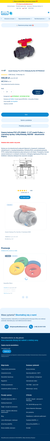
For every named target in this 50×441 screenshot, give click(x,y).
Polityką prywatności (5, 356)
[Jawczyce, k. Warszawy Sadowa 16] (35, 6)
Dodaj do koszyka (38, 92)
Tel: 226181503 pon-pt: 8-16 (33, 404)
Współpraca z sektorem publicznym (36, 416)
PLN (20, 8)
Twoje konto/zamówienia (8, 369)
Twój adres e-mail (5, 348)
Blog (2, 416)
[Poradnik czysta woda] (21, 6)
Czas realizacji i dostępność (34, 377)
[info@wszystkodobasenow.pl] (16, 327)
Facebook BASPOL (31, 420)
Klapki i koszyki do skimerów (9, 407)
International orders (31, 381)
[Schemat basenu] (11, 6)
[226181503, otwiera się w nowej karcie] (31, 8)
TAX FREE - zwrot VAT (32, 385)
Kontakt (28, 428)
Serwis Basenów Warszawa (33, 408)
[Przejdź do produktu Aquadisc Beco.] (25, 267)
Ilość (2, 88)
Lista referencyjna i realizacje (9, 420)
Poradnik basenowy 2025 (8, 399)
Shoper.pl (33, 437)
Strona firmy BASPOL (32, 424)
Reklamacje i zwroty (31, 388)
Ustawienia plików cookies (9, 388)
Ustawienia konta (6, 373)
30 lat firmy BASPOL (6, 424)
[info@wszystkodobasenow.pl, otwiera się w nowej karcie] (24, 4)
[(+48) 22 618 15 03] (37, 327)
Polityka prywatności (7, 385)
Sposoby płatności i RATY (33, 373)
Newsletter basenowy (7, 377)
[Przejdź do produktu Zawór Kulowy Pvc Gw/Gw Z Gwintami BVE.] (25, 216)
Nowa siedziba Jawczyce (8, 428)
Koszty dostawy (30, 369)
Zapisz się (6, 351)
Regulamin (15, 354)
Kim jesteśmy (30, 412)
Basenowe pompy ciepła (25, 25)
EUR (17, 8)
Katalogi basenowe (6, 403)
